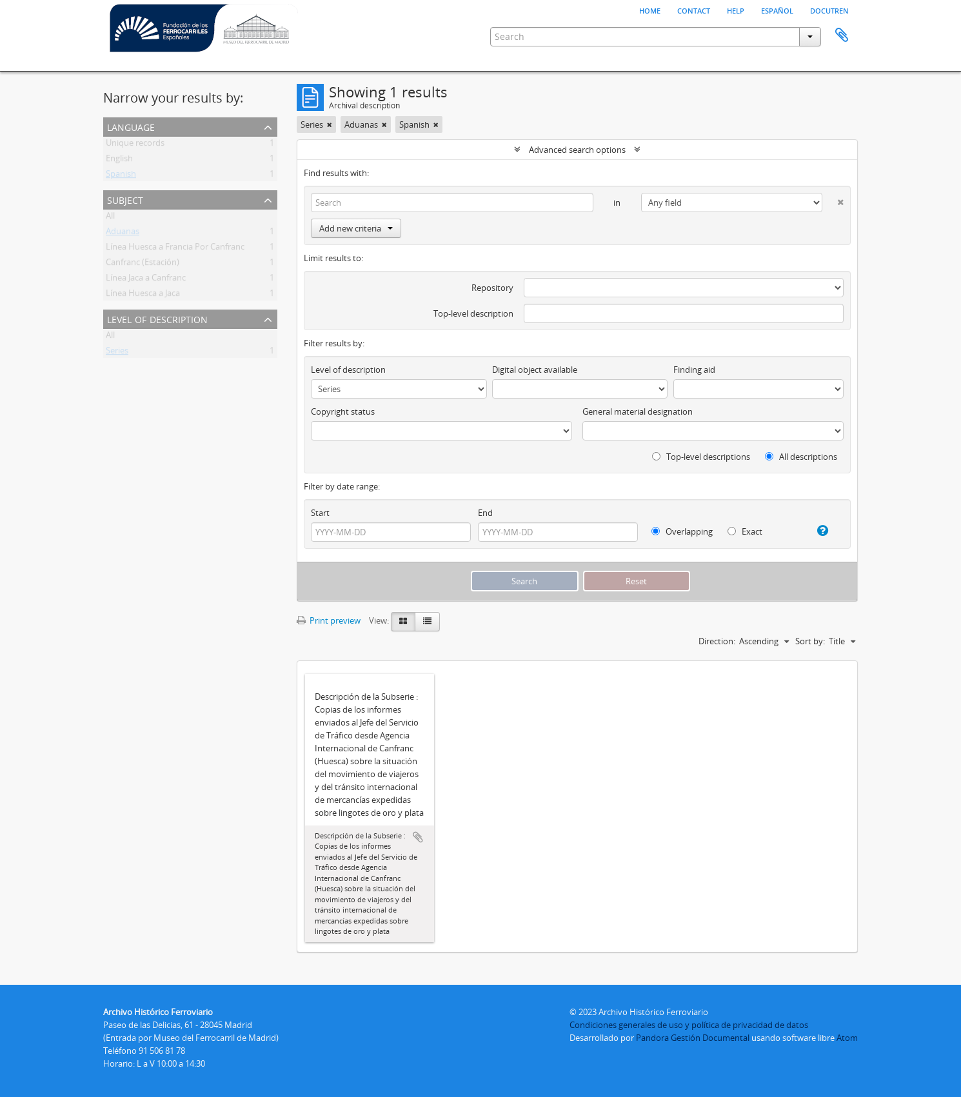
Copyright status (343, 411)
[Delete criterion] (833, 199)
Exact (745, 531)
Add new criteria (356, 228)
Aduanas (122, 233)
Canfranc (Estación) (142, 264)
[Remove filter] (329, 124)
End (485, 513)
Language (131, 126)
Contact (693, 10)
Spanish (121, 176)
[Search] (452, 202)
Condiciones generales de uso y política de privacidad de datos (689, 1025)
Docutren (829, 10)
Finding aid (694, 369)
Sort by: (810, 641)
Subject (125, 199)
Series (117, 353)
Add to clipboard (417, 837)
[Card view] (403, 621)
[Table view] (427, 621)
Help (735, 10)
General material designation (637, 411)
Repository (492, 287)
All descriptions (801, 456)
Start (320, 513)
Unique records (135, 145)
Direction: (716, 641)
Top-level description (473, 313)
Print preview (329, 620)
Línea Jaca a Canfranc (146, 280)
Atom (847, 1037)
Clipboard (842, 35)
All (110, 218)
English (119, 160)
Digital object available (534, 369)
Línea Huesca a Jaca (143, 295)
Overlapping (682, 531)
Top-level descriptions (701, 456)
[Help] (817, 530)
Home (649, 10)
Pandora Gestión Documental (692, 1037)
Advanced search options (577, 149)
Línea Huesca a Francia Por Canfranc (175, 249)
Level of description (157, 318)
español (777, 10)
